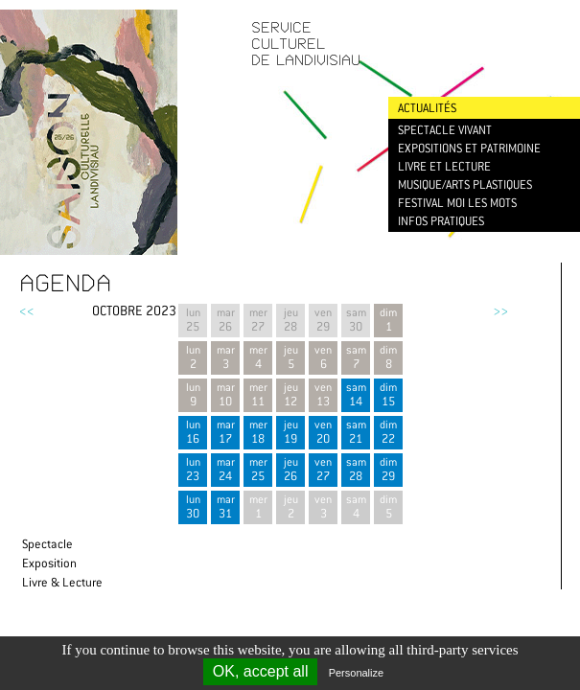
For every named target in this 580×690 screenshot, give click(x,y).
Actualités (427, 108)
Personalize (356, 672)
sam (355, 394)
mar (225, 432)
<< (27, 310)
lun (192, 432)
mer (258, 432)
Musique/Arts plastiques (465, 184)
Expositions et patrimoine (469, 148)
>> (500, 310)
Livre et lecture (444, 166)
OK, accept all (261, 671)
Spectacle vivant (445, 130)
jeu (290, 432)
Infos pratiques (441, 221)
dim (388, 394)
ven (323, 432)
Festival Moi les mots (457, 203)
